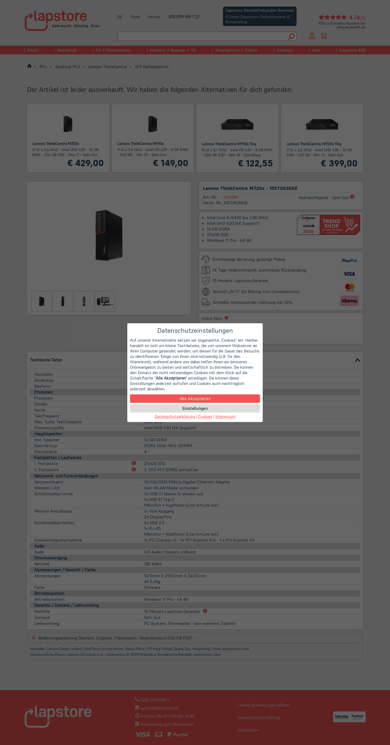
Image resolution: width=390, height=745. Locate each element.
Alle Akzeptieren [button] (195, 398)
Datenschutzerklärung (175, 416)
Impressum (225, 416)
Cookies (205, 416)
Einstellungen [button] (195, 408)
